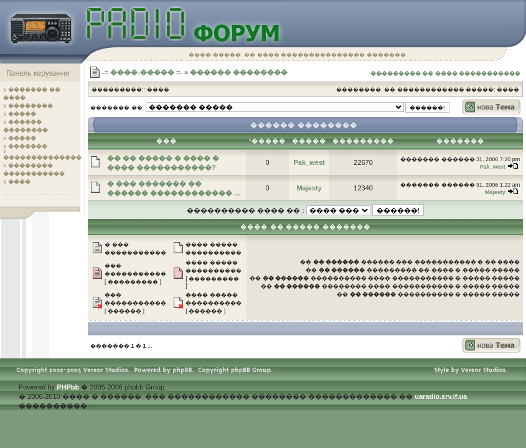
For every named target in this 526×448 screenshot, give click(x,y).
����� (22, 114)
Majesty (308, 188)
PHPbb (68, 387)
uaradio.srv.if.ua (441, 396)
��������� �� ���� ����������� (445, 73)
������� (27, 146)
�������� (30, 106)
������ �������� (239, 72)
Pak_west (309, 162)
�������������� (42, 157)
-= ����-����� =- (142, 72)
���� (19, 182)
